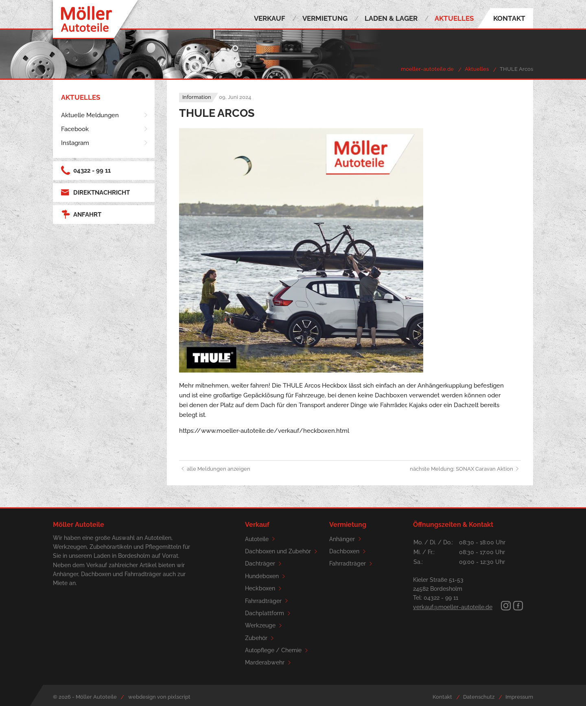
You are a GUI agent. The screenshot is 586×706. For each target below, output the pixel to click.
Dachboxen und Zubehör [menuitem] (282, 551)
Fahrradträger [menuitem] (268, 601)
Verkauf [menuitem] (269, 18)
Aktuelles (477, 69)
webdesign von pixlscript (159, 697)
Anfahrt (81, 214)
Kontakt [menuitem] (509, 18)
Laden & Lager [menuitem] (391, 18)
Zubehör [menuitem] (260, 638)
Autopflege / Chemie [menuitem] (277, 650)
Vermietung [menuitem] (325, 18)
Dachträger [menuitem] (264, 564)
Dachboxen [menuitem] (348, 551)
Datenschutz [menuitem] (478, 697)
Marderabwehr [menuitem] (269, 663)
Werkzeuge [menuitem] (264, 625)
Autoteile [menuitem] (261, 539)
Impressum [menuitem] (519, 697)
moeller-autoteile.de (427, 69)
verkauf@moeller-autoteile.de (452, 607)
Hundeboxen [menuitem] (266, 576)
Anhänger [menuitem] (346, 539)
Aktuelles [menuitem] (454, 18)
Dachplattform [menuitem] (269, 613)
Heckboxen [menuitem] (264, 588)
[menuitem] (105, 115)
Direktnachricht (95, 193)
